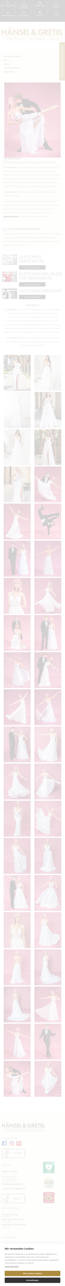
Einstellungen (32, 1280)
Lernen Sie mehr (12, 1266)
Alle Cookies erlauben (32, 1273)
